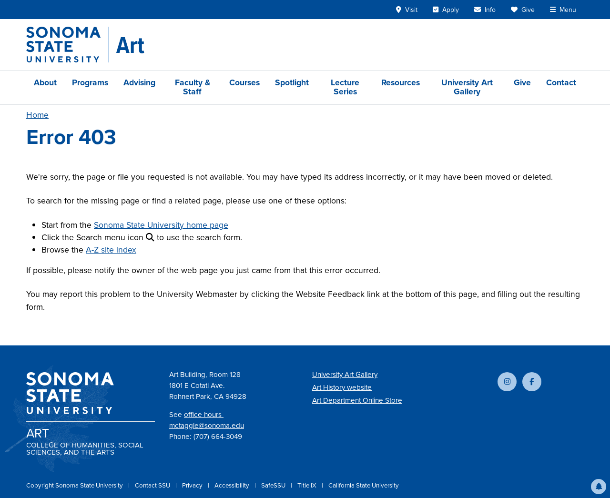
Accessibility (232, 485)
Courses (244, 82)
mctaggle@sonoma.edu (206, 425)
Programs (90, 82)
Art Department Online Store (357, 400)
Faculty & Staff (192, 87)
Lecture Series (345, 87)
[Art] (130, 45)
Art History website (342, 387)
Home (37, 115)
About (45, 82)
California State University (363, 485)
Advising (139, 82)
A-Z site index (111, 250)
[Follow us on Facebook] (531, 381)
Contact (561, 82)
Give (522, 82)
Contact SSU (153, 485)
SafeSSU (274, 485)
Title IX (307, 485)
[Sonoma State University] (67, 44)
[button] (598, 486)
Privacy (193, 485)
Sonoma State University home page (161, 225)
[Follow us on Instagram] (507, 381)
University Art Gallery (467, 87)
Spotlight (292, 82)
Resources (400, 82)
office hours (204, 414)
